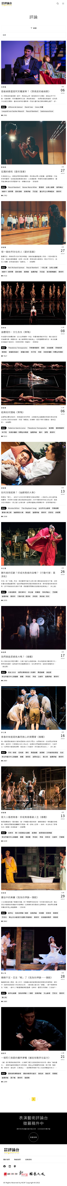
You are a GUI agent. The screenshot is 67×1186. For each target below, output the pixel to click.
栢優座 (37, 592)
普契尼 (28, 757)
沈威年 (40, 676)
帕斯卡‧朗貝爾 (7, 272)
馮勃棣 (55, 917)
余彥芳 (10, 833)
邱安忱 (50, 512)
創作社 (10, 913)
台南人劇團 (50, 187)
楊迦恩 (28, 512)
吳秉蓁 (42, 752)
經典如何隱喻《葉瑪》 (13, 412)
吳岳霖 (3, 652)
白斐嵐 (3, 87)
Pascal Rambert (32, 111)
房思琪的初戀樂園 (45, 833)
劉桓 (43, 348)
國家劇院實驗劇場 (14, 1073)
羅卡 (40, 432)
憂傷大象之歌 (6, 512)
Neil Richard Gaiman (16, 267)
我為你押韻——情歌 (25, 993)
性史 (61, 752)
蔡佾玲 (58, 191)
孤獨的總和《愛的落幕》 (14, 171)
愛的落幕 (18, 191)
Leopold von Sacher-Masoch (13, 111)
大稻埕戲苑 (12, 592)
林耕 (39, 352)
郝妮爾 (3, 247)
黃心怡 (3, 973)
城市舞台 (59, 187)
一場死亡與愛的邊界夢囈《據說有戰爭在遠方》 (26, 1057)
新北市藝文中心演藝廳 (10, 676)
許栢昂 (35, 596)
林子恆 (33, 352)
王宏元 (4, 917)
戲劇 (3, 107)
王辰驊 (55, 592)
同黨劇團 (55, 508)
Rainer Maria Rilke (30, 187)
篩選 (33, 28)
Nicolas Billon (13, 508)
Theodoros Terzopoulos (17, 348)
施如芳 (3, 1053)
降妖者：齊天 (44, 596)
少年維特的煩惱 (52, 752)
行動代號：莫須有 (24, 596)
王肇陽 (61, 837)
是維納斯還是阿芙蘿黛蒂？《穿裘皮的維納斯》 (26, 91)
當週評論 (34, 272)
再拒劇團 (41, 672)
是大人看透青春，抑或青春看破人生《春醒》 (24, 817)
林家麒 (41, 913)
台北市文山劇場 (44, 508)
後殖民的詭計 (14, 352)
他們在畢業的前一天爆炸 (27, 672)
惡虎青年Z (22, 592)
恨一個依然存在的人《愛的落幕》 (18, 251)
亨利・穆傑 (12, 752)
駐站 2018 (12, 672)
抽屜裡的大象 (18, 512)
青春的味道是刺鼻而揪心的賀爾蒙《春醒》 (23, 736)
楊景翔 (55, 913)
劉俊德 (3, 167)
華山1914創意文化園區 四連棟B (20, 917)
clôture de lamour (15, 107)
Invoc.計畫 (39, 107)
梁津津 (3, 893)
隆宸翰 (27, 1078)
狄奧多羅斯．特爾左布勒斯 (53, 352)
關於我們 (6, 1159)
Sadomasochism (47, 111)
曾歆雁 (28, 837)
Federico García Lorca (16, 428)
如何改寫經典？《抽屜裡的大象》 (18, 492)
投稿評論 (27, 191)
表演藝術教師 (46, 917)
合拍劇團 (50, 348)
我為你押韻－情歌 (21, 913)
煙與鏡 (26, 272)
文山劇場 (47, 993)
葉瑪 (46, 432)
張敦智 (3, 328)
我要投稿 (33, 1137)
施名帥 (40, 1073)
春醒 (21, 676)
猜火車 (45, 757)
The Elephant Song (29, 508)
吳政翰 (51, 428)
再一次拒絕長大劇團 (22, 833)
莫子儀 (13, 1078)
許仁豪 (3, 732)
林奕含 (47, 837)
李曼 (34, 676)
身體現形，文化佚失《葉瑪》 (16, 332)
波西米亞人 (37, 757)
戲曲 (3, 592)
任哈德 (20, 752)
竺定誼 (35, 191)
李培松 (28, 676)
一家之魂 (44, 267)
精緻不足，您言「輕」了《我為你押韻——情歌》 (27, 977)
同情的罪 (59, 348)
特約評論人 (46, 592)
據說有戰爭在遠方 (29, 1073)
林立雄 (3, 568)
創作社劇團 (12, 993)
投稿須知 (28, 1159)
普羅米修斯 (25, 352)
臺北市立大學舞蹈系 (47, 191)
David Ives (29, 107)
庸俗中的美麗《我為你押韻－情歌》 (20, 897)
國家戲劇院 (60, 428)
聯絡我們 (17, 1159)
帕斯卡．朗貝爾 (7, 191)
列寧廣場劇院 (34, 348)
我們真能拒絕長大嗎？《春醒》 (17, 656)
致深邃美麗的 (51, 272)
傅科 (27, 752)
